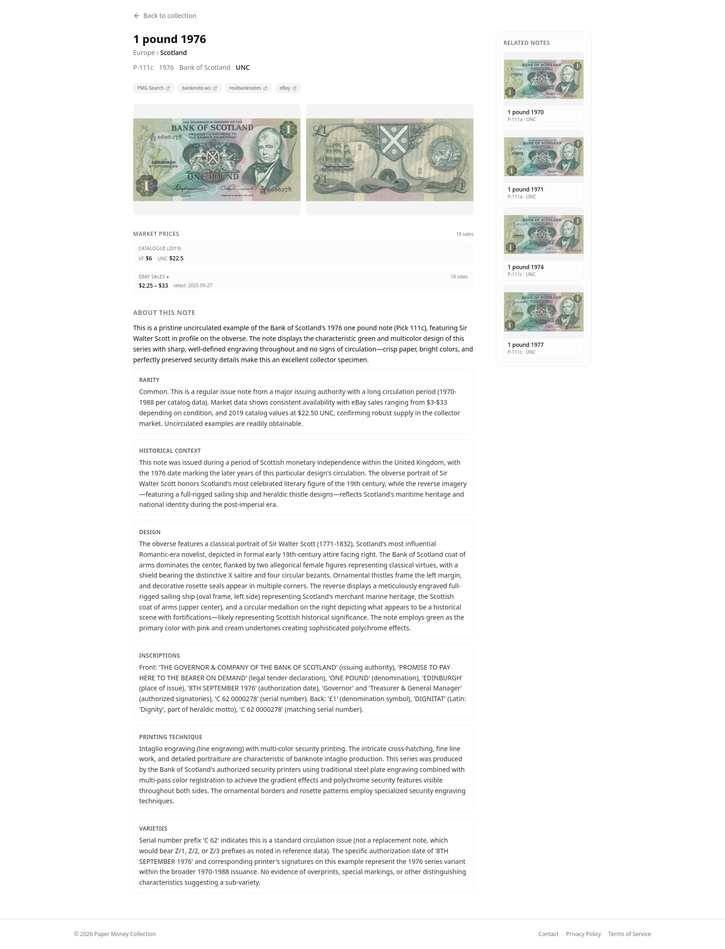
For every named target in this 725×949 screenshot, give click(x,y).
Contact (549, 934)
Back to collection (165, 15)
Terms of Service (629, 934)
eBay (288, 88)
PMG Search (153, 88)
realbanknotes (248, 88)
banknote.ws (199, 88)
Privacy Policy (583, 934)
